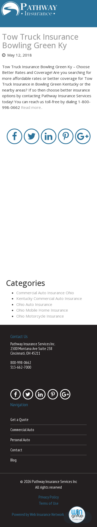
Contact (16, 449)
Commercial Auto (22, 429)
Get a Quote (19, 419)
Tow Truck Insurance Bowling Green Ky (40, 41)
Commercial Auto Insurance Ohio (45, 292)
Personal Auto (20, 439)
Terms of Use (48, 503)
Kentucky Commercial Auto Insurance (49, 298)
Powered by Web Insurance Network (38, 514)
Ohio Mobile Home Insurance (42, 310)
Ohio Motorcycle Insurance (40, 316)
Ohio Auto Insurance (34, 304)
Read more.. (31, 107)
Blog (13, 460)
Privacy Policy (49, 497)
